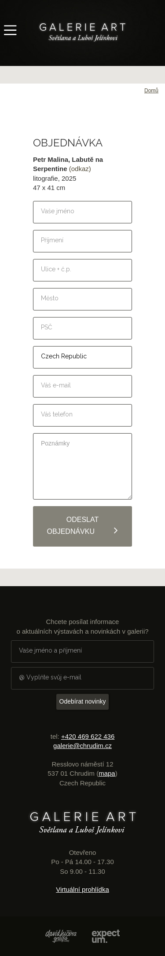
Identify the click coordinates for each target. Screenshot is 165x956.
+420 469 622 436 (87, 736)
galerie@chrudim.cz (82, 745)
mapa (107, 773)
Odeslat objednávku (82, 526)
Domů (151, 91)
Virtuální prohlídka (82, 889)
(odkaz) (80, 168)
